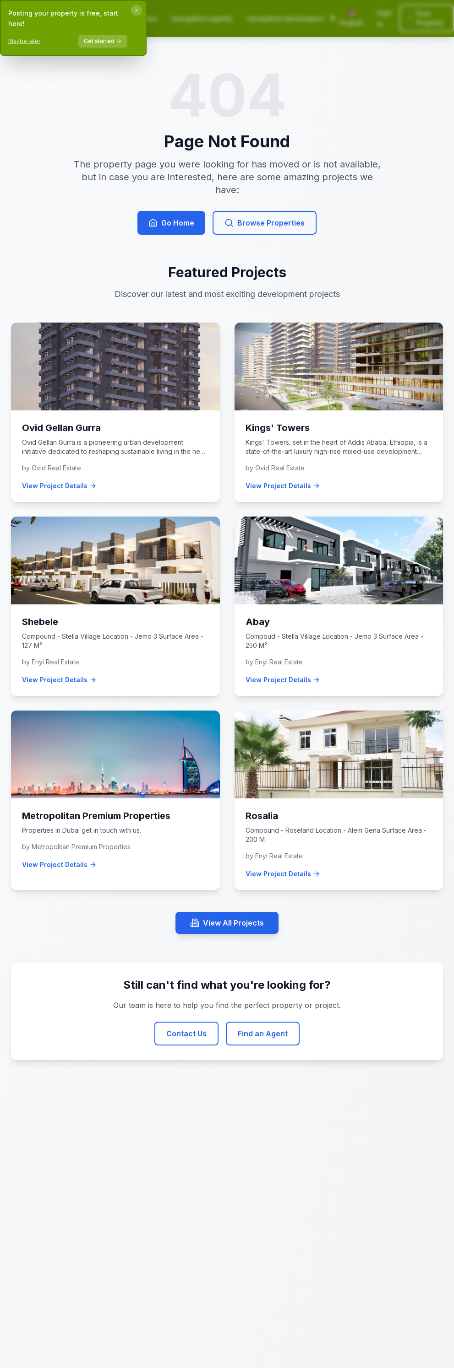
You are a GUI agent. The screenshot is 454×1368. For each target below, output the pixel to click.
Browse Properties (264, 222)
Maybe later (24, 41)
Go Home (171, 222)
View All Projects (227, 922)
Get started (103, 41)
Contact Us (186, 1033)
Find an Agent (263, 1033)
